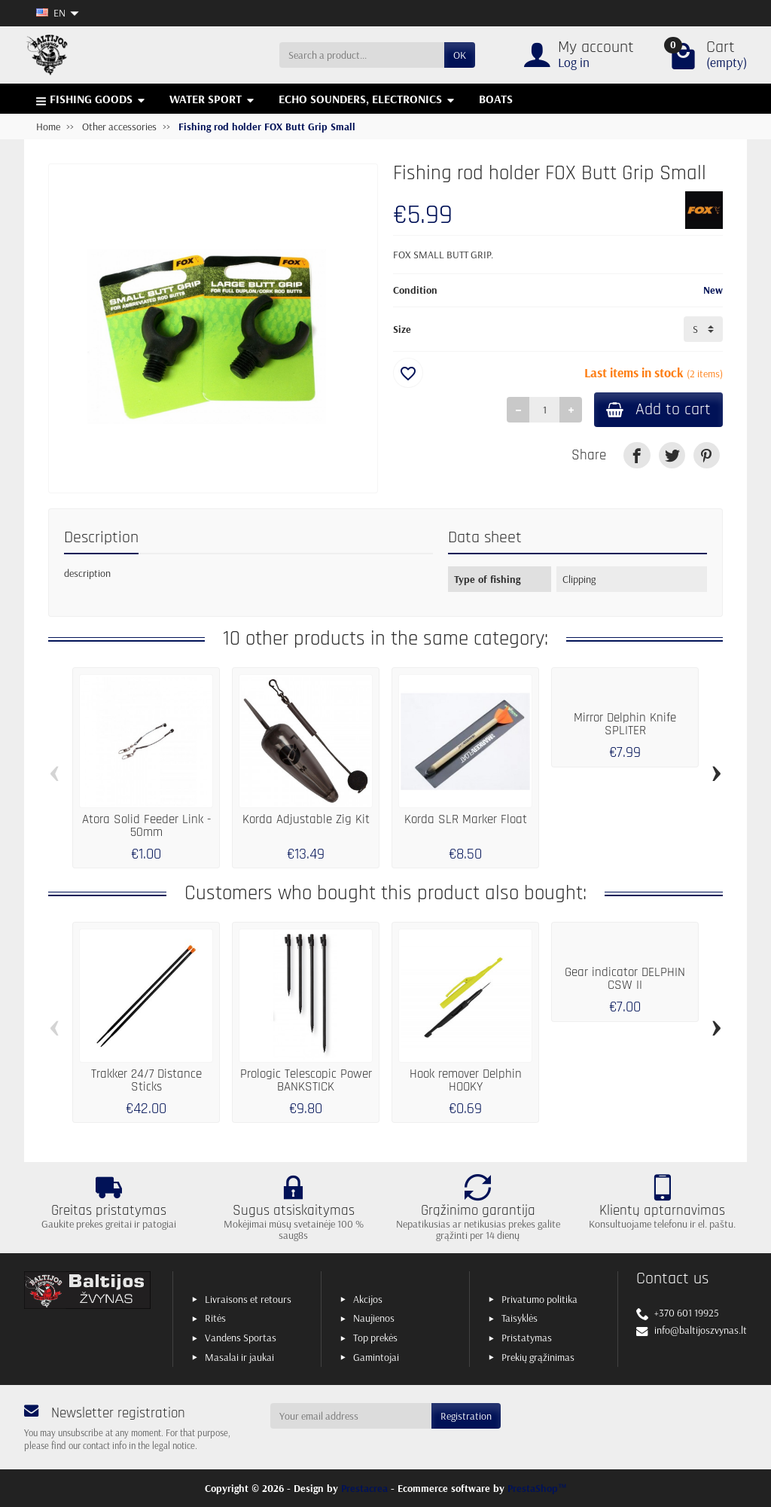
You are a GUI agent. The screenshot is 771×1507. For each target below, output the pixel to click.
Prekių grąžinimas (537, 1357)
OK (459, 55)
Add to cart (658, 409)
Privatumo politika (539, 1299)
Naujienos (374, 1318)
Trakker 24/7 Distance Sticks (146, 1080)
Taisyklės (519, 1318)
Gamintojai (376, 1357)
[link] (636, 455)
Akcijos (367, 1299)
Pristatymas (526, 1337)
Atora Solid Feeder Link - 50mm (146, 826)
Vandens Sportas (240, 1337)
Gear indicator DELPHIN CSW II (625, 979)
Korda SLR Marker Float (465, 820)
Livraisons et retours (248, 1299)
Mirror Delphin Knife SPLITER (625, 724)
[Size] (703, 329)
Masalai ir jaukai (239, 1357)
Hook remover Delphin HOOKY (466, 1080)
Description (101, 537)
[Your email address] (351, 1416)
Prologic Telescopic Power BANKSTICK (306, 1080)
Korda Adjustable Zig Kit (306, 820)
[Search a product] (361, 55)
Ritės (215, 1318)
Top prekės (375, 1337)
